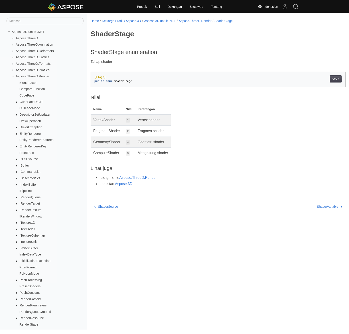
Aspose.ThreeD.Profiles (33, 70)
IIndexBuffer (28, 184)
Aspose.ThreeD (27, 38)
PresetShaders (30, 286)
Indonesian (268, 7)
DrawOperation (30, 121)
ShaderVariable (312, 206)
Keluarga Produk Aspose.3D (121, 21)
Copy (318, 78)
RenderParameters (33, 305)
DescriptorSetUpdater (35, 114)
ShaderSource (106, 206)
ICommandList (30, 171)
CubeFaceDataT (31, 102)
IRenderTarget (30, 203)
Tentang (216, 6)
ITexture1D (27, 222)
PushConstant (30, 292)
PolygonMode (29, 273)
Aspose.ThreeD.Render (32, 76)
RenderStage (28, 324)
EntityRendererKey (33, 146)
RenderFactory (30, 299)
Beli (157, 6)
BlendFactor (28, 83)
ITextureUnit (28, 241)
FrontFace (26, 153)
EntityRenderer (30, 133)
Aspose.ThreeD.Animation (34, 44)
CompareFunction (32, 89)
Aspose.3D (123, 184)
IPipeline (25, 191)
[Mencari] (45, 21)
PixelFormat (28, 267)
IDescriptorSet (30, 178)
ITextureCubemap (32, 235)
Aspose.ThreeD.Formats (33, 63)
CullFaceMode (29, 108)
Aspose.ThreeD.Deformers (35, 51)
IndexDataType (30, 254)
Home (95, 21)
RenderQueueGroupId (35, 312)
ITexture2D (27, 229)
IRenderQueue (30, 197)
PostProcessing (31, 280)
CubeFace (26, 95)
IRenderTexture (30, 210)
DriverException (31, 127)
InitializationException (35, 261)
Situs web (196, 6)
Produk (142, 6)
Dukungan (175, 6)
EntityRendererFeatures (36, 140)
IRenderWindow (30, 216)
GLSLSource (29, 159)
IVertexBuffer (29, 248)
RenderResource (32, 318)
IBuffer (24, 165)
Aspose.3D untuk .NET (28, 32)
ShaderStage (224, 21)
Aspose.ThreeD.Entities (32, 57)
